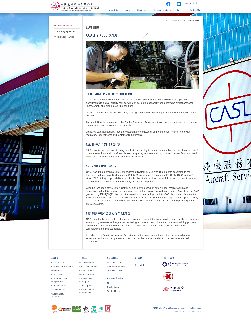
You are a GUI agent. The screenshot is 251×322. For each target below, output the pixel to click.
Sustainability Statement (57, 295)
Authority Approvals (66, 31)
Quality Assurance (65, 25)
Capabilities (143, 11)
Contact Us (195, 11)
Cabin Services (86, 271)
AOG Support (85, 285)
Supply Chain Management (85, 280)
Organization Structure (62, 266)
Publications (113, 287)
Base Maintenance (88, 266)
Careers (181, 11)
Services (128, 11)
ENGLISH (187, 3)
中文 (198, 3)
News (110, 283)
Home (165, 20)
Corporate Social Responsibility (59, 280)
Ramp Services (86, 274)
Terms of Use (179, 311)
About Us (113, 11)
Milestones (56, 271)
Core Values (57, 274)
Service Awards (58, 289)
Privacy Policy (195, 311)
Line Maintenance (87, 262)
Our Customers (58, 285)
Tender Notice (113, 291)
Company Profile (59, 262)
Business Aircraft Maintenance (87, 291)
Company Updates (162, 11)
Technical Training (65, 37)
